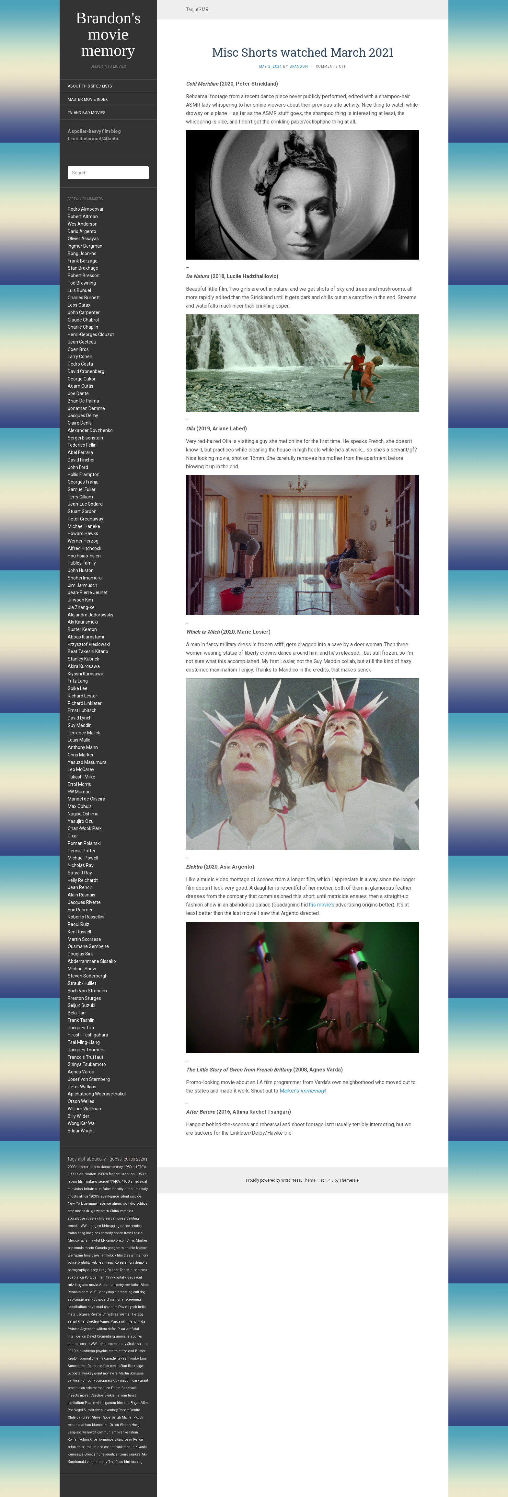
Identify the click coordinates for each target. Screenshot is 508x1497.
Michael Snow (82, 968)
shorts (94, 1166)
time (83, 1366)
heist (132, 1395)
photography (77, 1270)
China (114, 1211)
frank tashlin (124, 1447)
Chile (72, 1417)
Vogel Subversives (88, 1410)
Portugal (91, 1277)
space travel (123, 1233)
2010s (129, 1159)
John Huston (81, 570)
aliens (117, 1203)
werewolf (89, 1432)
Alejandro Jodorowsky (90, 614)
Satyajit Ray (80, 872)
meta (71, 1314)
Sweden (93, 1321)
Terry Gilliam (80, 496)
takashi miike (128, 1358)
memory (142, 1255)
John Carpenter (84, 312)
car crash (84, 1417)
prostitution (76, 1388)
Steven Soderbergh (88, 975)
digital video (123, 1277)
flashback (129, 1388)
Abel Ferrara (80, 452)
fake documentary (112, 1344)
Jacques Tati (81, 1027)
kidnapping (111, 1226)
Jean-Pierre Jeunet (88, 592)
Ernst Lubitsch (82, 710)
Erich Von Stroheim (87, 990)
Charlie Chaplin (83, 327)
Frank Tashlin (81, 1020)
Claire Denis (80, 423)
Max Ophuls (80, 806)
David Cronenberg (86, 371)
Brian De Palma (83, 400)
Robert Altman (83, 216)
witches (97, 1262)
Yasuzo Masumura (87, 762)
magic (109, 1262)
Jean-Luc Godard (85, 504)
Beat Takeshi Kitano (88, 651)
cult (136, 1292)
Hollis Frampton (83, 474)
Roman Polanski (84, 843)
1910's (73, 1351)
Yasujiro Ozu (81, 821)
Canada (101, 1248)
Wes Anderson (83, 224)
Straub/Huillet (82, 983)
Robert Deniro (129, 1410)
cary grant (140, 1380)
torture (73, 1344)
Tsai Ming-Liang (84, 1042)
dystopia (110, 1292)
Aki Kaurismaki (83, 622)
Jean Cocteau (82, 342)
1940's (115, 1181)
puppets (74, 1373)
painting (132, 1218)
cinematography (104, 1358)
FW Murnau (79, 791)
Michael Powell (83, 857)
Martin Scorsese (84, 939)
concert (84, 1344)
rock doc (129, 1203)
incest (84, 1395)
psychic (102, 1351)
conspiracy (104, 1380)
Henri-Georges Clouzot (91, 334)
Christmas (110, 1314)
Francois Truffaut (85, 1057)
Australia (106, 1285)
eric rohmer (95, 1388)
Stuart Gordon (82, 511)
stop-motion (76, 1211)
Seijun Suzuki (81, 1005)
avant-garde (110, 1196)
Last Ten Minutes (125, 1270)
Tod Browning (82, 283)
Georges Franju (83, 482)
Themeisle (349, 1180)
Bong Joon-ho (82, 253)
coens (108, 1447)
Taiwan (121, 1395)
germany (91, 1203)
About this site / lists (90, 86)
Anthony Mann (83, 747)
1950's (141, 1174)
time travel (92, 1255)
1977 (109, 1277)
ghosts (73, 1196)
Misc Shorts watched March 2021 (302, 52)
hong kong (86, 1233)
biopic (118, 1439)
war (71, 1255)
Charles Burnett (84, 297)
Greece (90, 1454)
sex (97, 1233)
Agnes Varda (81, 1071)
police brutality (79, 1262)
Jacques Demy (83, 415)
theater (129, 1255)
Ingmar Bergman (85, 246)
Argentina (88, 1329)
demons (141, 1262)
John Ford (78, 467)
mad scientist (106, 1307)
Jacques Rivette (84, 902)
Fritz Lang (78, 681)
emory (129, 1262)
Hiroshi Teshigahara (88, 1034)
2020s (141, 1159)
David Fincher (81, 459)
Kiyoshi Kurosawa (85, 673)
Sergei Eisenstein (85, 437)
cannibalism (77, 1307)
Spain (79, 1255)
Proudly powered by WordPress (273, 1180)
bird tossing (133, 1462)
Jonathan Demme (86, 408)
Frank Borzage (83, 260)
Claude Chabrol (83, 319)
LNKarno (108, 1240)
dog (142, 1292)
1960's (102, 1174)
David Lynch (80, 717)
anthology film (112, 1255)
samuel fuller (92, 1292)
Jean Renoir (80, 887)
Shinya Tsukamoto (87, 1064)
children (103, 1218)
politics (141, 1203)
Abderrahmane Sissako (92, 961)
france (114, 1174)
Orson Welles (81, 1101)
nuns (100, 1454)
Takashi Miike (81, 776)
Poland (90, 1403)
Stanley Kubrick (83, 658)
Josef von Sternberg (89, 1079)
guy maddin (122, 1380)
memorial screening (125, 1299)
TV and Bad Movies (86, 113)
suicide (135, 1196)
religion (95, 1226)
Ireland (97, 1447)
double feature (136, 1248)
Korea (119, 1262)
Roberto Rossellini (86, 916)
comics (136, 1226)
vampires (118, 1218)
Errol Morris (79, 784)
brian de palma (79, 1447)
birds (128, 1189)
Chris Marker (81, 754)
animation (87, 1174)
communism (107, 1432)
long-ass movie (86, 1285)
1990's (73, 1174)
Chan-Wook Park (85, 828)
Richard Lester (82, 695)
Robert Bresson (83, 275)
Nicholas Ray (81, 865)
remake (74, 1226)
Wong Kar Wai (82, 1123)
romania (74, 1425)
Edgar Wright (81, 1130)
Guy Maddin (80, 725)
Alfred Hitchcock (84, 548)
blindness (87, 1351)
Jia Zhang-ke (81, 607)
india (142, 1307)
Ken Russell (79, 931)
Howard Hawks (83, 533)
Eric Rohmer (80, 909)
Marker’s (302, 1091)
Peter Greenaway (85, 518)
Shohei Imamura (85, 577)
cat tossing (76, 1380)
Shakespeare (137, 1344)
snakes (135, 1454)
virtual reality (97, 1462)
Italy (144, 1189)
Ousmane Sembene (88, 946)
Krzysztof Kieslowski (89, 644)
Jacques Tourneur (86, 1049)
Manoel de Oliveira (86, 798)
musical (140, 1181)
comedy (107, 1233)
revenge (104, 1203)
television (75, 1189)
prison (120, 1240)
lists (136, 1189)
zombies (126, 1211)
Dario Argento (82, 231)
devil (91, 1307)
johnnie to (128, 1321)
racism (85, 1240)
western (102, 1211)
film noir (123, 1403)
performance (103, 1439)
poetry (119, 1285)
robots (89, 1248)
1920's (94, 1196)
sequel (103, 1181)
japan (72, 1181)
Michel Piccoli (132, 1417)
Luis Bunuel (79, 290)
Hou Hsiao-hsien (84, 555)
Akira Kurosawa (84, 666)
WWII (84, 1226)
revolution (132, 1285)
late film (103, 1366)
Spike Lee (77, 688)
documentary (112, 1166)
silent (124, 1196)
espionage (76, 1299)
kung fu (105, 1270)
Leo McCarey (81, 769)
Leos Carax (79, 305)
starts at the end (121, 1351)
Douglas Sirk (80, 953)
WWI (94, 1344)
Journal (85, 1358)
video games (106, 1403)
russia (91, 1218)
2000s (72, 1166)
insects (73, 1395)
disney (92, 1270)
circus (115, 1366)
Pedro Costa (80, 364)
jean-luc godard (97, 1299)
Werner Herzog (83, 541)
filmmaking (87, 1181)
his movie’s (321, 905)
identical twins (116, 1454)
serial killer (77, 1321)
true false (103, 1189)
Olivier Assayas (83, 238)
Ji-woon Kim (80, 599)
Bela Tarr (77, 1012)
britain (89, 1189)
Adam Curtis (80, 386)
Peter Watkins (82, 1086)
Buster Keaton (82, 629)
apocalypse (76, 1218)
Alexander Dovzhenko (90, 430)
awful (95, 1240)
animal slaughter (129, 1336)
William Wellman (84, 1108)
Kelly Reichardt (83, 880)
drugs (90, 1211)
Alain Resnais (81, 894)
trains (72, 1233)
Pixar (73, 835)
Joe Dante (78, 393)
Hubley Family (82, 563)
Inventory (111, 1410)
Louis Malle (79, 740)
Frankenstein (127, 1432)
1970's (140, 1166)
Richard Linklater (85, 703)
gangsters (116, 1248)
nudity (90, 1380)
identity (117, 1189)
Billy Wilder (78, 1116)
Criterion (128, 1174)
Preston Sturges (84, 998)
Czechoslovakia (102, 1395)
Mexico (73, 1240)
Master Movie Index (88, 99)
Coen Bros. (79, 349)
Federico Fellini (83, 445)
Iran (101, 1277)
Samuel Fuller (82, 489)
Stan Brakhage (83, 268)
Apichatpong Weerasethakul (97, 1093)
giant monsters (106, 1373)
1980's (129, 1166)
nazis (138, 1233)
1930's (127, 1181)
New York (75, 1203)
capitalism (76, 1403)
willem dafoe (107, 1329)
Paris (91, 1366)
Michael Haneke (84, 526)
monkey (87, 1373)
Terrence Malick (84, 732)
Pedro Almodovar (86, 209)
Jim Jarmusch (82, 585)
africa (83, 1196)
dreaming (125, 1292)
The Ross (115, 1462)
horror (83, 1166)
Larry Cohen (80, 356)
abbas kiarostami (95, 1425)
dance (125, 1226)
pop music (76, 1248)
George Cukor (82, 378)
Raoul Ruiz (78, 924)
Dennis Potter (82, 850)
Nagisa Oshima (83, 813)
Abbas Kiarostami (86, 636)
